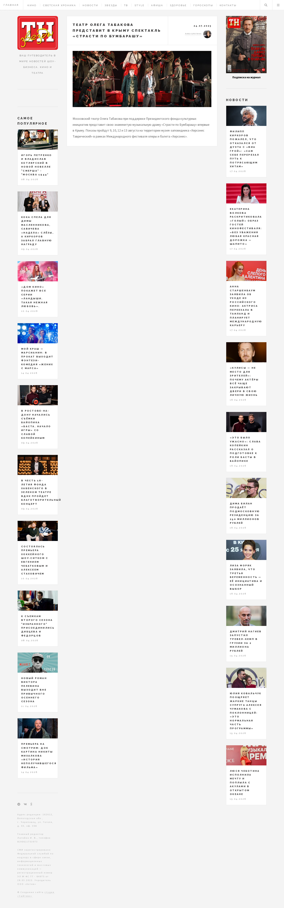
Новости (90, 5)
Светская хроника (59, 5)
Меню (278, 5)
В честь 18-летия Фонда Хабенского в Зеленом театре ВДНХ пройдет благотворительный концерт (41, 492)
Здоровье (178, 5)
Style (140, 5)
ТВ (126, 5)
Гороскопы (203, 5)
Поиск (266, 5)
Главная (11, 5)
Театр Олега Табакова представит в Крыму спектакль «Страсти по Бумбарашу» (117, 30)
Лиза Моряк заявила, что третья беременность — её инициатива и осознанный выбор (246, 577)
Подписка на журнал (246, 77)
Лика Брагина (193, 34)
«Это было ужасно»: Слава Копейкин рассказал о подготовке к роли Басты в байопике (245, 449)
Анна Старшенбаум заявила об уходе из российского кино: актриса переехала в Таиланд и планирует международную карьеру (246, 306)
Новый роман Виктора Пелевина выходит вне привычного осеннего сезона (34, 690)
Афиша (157, 5)
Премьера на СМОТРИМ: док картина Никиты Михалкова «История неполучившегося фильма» (39, 756)
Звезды (111, 5)
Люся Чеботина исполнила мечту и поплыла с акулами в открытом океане (245, 783)
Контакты (228, 5)
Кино (32, 5)
